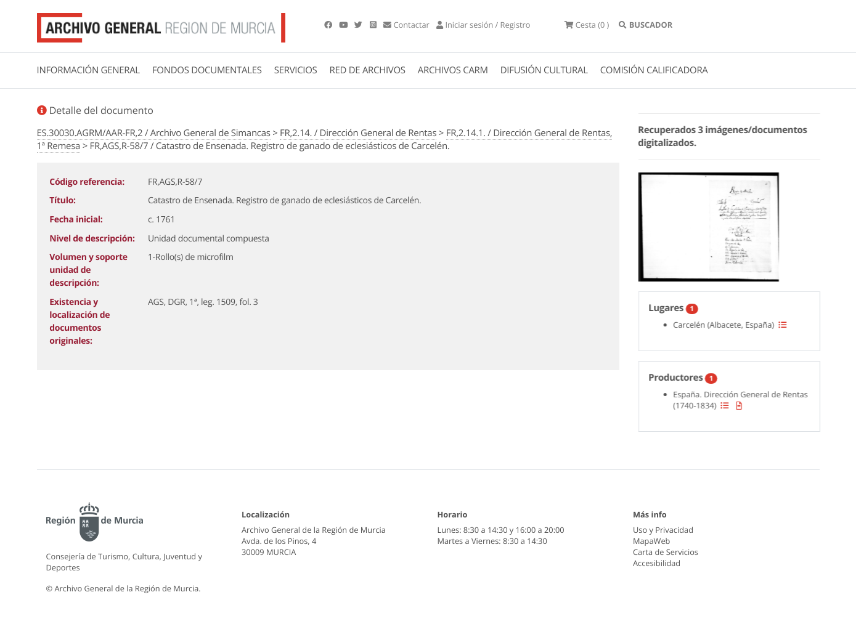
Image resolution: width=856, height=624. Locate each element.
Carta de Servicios (665, 551)
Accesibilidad (656, 563)
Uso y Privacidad (663, 529)
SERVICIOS (295, 70)
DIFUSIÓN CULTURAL (544, 70)
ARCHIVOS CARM (453, 70)
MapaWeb (651, 540)
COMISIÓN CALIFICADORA (654, 70)
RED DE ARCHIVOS (368, 70)
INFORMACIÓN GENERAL (88, 70)
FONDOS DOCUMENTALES (207, 70)
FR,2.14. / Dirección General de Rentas (358, 133)
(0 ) (587, 24)
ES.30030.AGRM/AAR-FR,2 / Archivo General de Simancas (154, 133)
